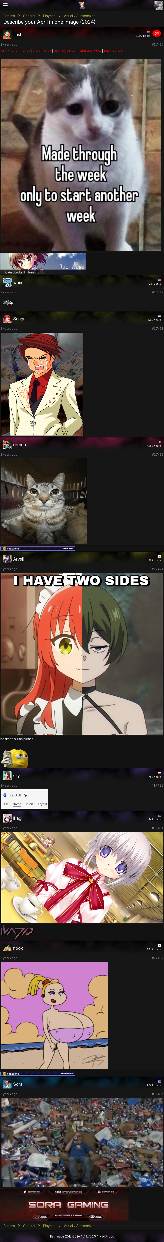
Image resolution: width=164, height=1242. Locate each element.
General (29, 16)
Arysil (18, 559)
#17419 (158, 454)
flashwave (57, 1236)
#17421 (158, 569)
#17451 (158, 828)
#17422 (158, 785)
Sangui (19, 318)
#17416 (158, 44)
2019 (5, 51)
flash (17, 34)
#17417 (158, 292)
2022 (37, 51)
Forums (9, 16)
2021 (26, 51)
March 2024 (113, 51)
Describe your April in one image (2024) (49, 22)
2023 (47, 51)
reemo (19, 444)
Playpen (49, 16)
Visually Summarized (79, 16)
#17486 (158, 1094)
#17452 (158, 958)
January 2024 (65, 51)
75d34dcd (107, 1236)
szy (16, 775)
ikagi (17, 818)
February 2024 (89, 51)
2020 (16, 51)
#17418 (158, 328)
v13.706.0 (89, 1236)
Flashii (82, 5)
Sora (17, 1084)
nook (18, 948)
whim (18, 282)
